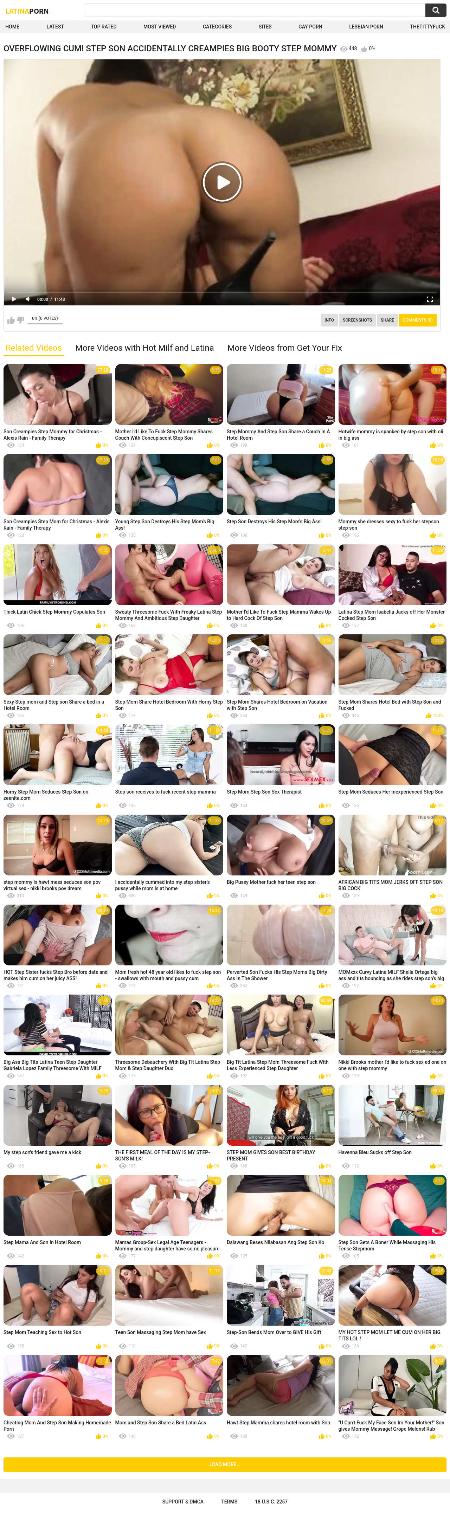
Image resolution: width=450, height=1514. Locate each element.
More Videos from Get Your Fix (284, 348)
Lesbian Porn (366, 27)
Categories (217, 27)
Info (329, 320)
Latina (27, 11)
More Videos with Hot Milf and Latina (144, 348)
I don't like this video (20, 320)
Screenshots (357, 320)
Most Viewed (159, 27)
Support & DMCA (183, 1502)
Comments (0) (418, 320)
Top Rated (103, 27)
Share (387, 320)
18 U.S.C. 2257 (271, 1502)
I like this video (11, 320)
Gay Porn (310, 27)
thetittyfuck (427, 27)
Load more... (225, 1464)
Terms (229, 1502)
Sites (265, 27)
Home (12, 27)
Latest (55, 27)
